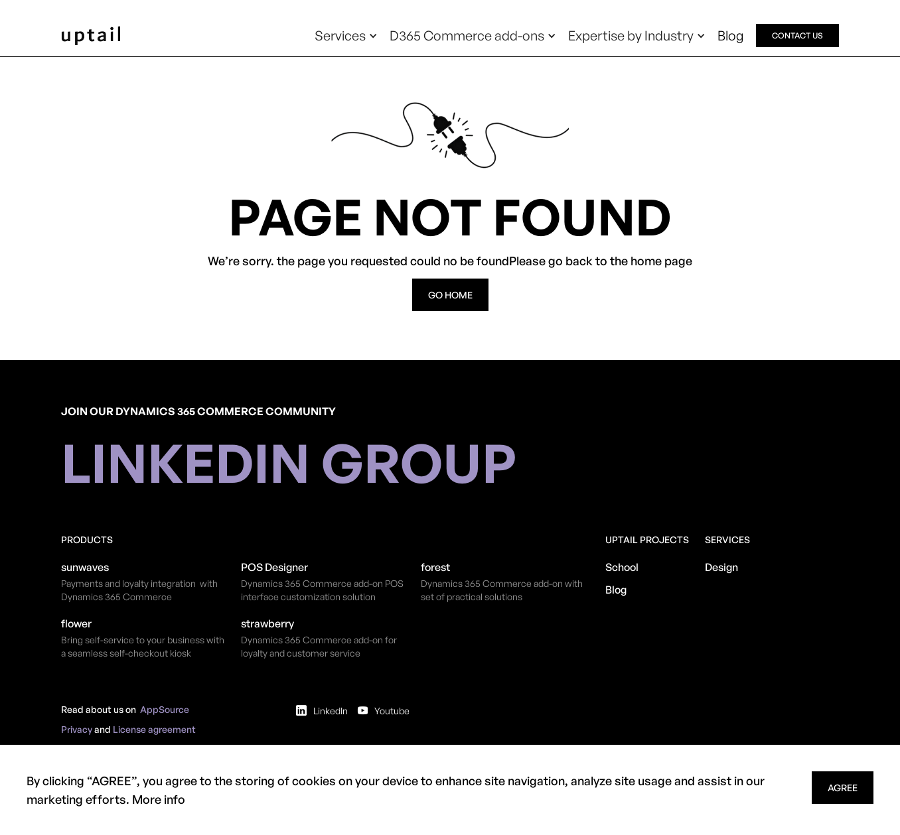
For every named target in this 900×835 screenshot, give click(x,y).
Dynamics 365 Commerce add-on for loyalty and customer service (319, 646)
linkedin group (288, 462)
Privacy (76, 729)
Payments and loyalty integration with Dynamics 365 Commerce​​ (139, 590)
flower (76, 623)
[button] (346, 36)
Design (721, 567)
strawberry (267, 623)
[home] (90, 35)
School (621, 567)
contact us (797, 35)
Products (87, 539)
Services (727, 539)
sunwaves (85, 567)
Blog (730, 35)
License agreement (154, 729)
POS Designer (274, 567)
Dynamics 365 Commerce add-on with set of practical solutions (502, 590)
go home (450, 294)
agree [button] (843, 787)
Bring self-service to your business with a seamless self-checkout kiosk (142, 646)
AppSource (164, 709)
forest (435, 567)
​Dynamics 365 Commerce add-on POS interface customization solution (322, 590)
